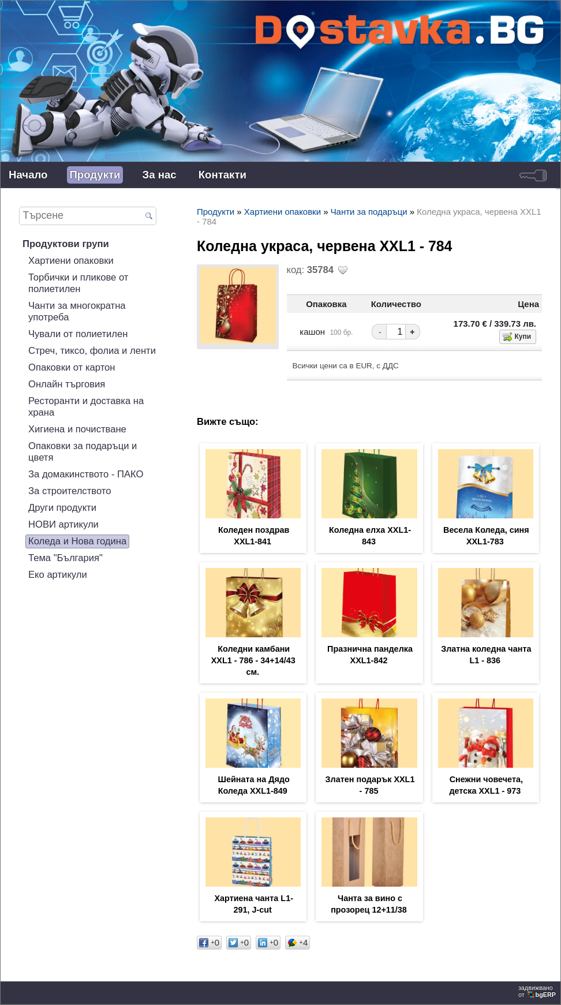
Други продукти (62, 507)
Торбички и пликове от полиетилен (78, 283)
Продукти (94, 175)
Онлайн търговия (66, 384)
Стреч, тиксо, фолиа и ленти (92, 350)
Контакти (222, 175)
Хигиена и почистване (77, 429)
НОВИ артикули (63, 524)
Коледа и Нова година (77, 541)
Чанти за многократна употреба (77, 311)
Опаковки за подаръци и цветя (82, 451)
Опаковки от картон (71, 367)
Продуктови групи (66, 243)
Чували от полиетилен (78, 333)
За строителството (69, 490)
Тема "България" (65, 557)
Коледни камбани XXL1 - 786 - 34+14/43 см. (253, 660)
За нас (160, 175)
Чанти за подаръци (369, 211)
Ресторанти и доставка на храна (86, 406)
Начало (28, 175)
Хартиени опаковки (71, 260)
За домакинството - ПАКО (85, 474)
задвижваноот (538, 991)
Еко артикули (57, 574)
